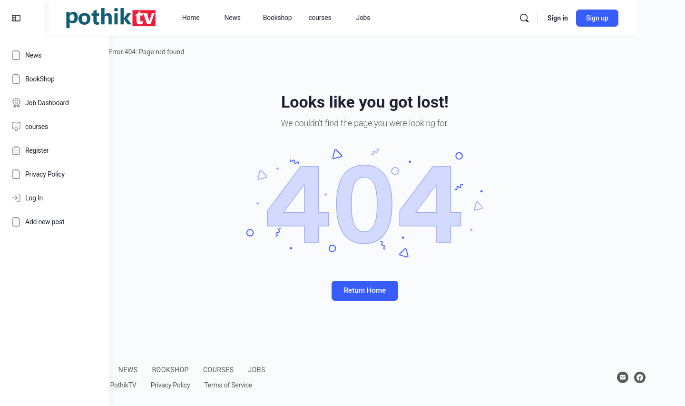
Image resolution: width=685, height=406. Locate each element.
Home (137, 52)
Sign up (645, 18)
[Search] (571, 18)
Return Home (397, 290)
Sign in (605, 18)
